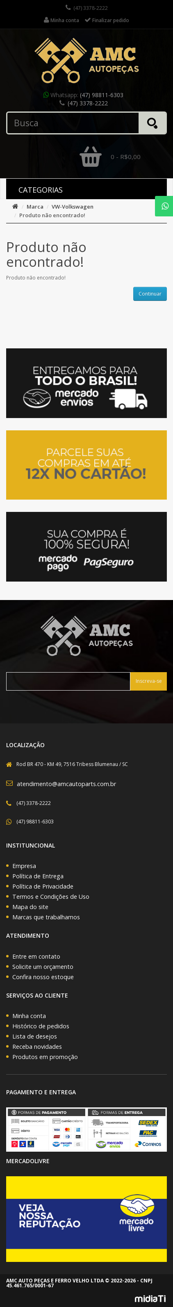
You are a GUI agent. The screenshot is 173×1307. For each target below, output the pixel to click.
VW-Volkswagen (72, 206)
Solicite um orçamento (42, 967)
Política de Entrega (38, 876)
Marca (35, 206)
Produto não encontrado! (52, 215)
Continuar (150, 293)
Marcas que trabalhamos (46, 917)
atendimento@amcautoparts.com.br (66, 784)
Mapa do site (30, 907)
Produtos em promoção (45, 1057)
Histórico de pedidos (40, 1026)
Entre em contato (36, 956)
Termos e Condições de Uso (50, 896)
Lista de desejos (34, 1036)
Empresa (24, 866)
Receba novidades (37, 1046)
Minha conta (29, 1016)
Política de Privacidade (42, 886)
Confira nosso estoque (43, 977)
